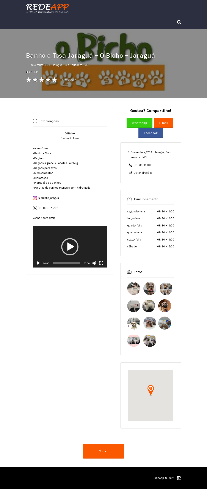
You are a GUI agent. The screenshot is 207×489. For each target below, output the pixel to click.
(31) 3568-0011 (143, 165)
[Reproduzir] (38, 263)
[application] (70, 247)
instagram (179, 478)
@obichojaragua (46, 197)
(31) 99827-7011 (48, 208)
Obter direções (143, 172)
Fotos (138, 272)
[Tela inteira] (101, 263)
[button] (69, 246)
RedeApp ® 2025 (163, 477)
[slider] (66, 263)
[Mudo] (94, 263)
